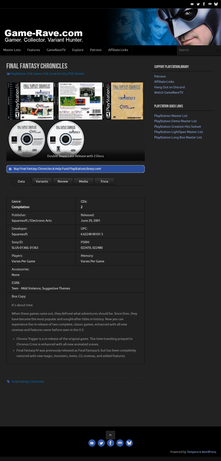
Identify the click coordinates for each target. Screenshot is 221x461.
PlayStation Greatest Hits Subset (177, 127)
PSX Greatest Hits (55, 74)
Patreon (160, 77)
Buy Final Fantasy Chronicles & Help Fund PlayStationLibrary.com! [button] (54, 169)
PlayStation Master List (171, 116)
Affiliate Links (164, 82)
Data (21, 182)
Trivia (104, 182)
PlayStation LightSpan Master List (178, 132)
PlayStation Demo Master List (175, 121)
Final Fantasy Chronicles (28, 381)
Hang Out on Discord (169, 87)
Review (63, 182)
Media (83, 182)
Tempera (193, 452)
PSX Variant (76, 74)
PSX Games (34, 74)
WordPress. (209, 452)
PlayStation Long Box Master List (178, 138)
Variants (42, 182)
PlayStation (18, 74)
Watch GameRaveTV (168, 93)
